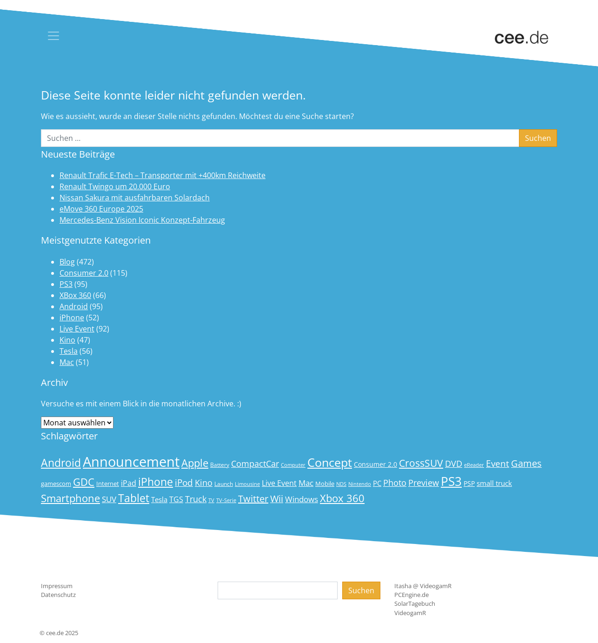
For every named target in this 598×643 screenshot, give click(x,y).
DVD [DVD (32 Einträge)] (453, 463)
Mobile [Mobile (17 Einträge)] (324, 483)
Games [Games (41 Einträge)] (526, 463)
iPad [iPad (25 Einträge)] (128, 483)
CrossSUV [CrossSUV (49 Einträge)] (421, 463)
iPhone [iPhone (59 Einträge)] (155, 482)
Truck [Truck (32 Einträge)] (195, 498)
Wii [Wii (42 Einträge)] (276, 498)
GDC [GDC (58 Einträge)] (83, 482)
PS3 (66, 284)
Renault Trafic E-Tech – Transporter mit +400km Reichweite (163, 175)
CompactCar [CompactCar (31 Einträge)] (255, 463)
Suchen (361, 590)
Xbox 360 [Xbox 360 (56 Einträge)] (342, 498)
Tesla (69, 351)
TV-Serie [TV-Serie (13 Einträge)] (226, 500)
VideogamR (410, 613)
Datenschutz (58, 594)
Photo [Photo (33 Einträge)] (394, 482)
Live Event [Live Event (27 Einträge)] (279, 482)
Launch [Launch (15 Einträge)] (223, 483)
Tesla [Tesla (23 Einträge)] (159, 499)
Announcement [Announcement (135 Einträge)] (131, 461)
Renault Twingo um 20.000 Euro (115, 186)
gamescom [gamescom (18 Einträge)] (56, 483)
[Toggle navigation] (53, 36)
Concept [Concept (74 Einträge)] (329, 462)
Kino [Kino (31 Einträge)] (204, 482)
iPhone (72, 317)
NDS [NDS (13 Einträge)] (341, 484)
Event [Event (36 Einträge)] (497, 463)
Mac (67, 362)
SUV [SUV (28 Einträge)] (109, 499)
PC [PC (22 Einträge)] (377, 483)
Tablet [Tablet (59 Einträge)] (133, 498)
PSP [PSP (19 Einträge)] (469, 483)
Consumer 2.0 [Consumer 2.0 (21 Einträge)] (375, 464)
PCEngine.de (411, 594)
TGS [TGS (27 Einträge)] (176, 499)
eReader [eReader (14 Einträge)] (474, 464)
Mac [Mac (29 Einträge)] (306, 482)
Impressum (57, 586)
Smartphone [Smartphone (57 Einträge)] (70, 498)
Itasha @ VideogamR (423, 586)
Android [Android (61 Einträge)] (61, 463)
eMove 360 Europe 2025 (101, 209)
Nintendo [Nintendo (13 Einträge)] (359, 484)
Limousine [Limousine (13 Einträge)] (247, 484)
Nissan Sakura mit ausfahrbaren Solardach (135, 197)
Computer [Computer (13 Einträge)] (293, 465)
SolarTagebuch (414, 603)
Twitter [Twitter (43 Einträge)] (253, 498)
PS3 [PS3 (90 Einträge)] (451, 481)
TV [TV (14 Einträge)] (211, 500)
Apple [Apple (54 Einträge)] (194, 463)
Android (74, 306)
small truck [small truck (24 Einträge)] (494, 483)
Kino (67, 340)
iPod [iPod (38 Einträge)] (184, 483)
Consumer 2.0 (84, 273)
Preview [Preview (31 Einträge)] (423, 482)
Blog (67, 262)
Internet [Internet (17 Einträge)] (107, 483)
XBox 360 (75, 295)
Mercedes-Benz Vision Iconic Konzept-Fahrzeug (142, 220)
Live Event (77, 329)
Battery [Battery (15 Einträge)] (219, 464)
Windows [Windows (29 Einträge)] (301, 499)
